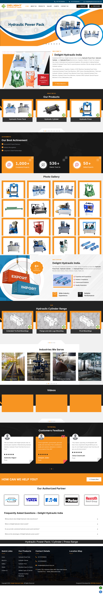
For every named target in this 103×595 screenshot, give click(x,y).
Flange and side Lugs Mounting (51, 331)
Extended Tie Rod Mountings (18, 331)
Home (27, 6)
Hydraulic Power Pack (17, 119)
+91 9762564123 (74, 1)
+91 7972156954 (59, 1)
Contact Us (64, 6)
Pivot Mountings (85, 331)
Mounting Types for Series (26, 567)
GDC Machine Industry (38, 379)
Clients (56, 6)
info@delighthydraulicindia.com (93, 1)
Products (42, 6)
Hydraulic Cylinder (51, 119)
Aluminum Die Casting (63, 379)
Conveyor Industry (11, 379)
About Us (34, 6)
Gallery (49, 6)
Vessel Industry (87, 379)
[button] (48, 342)
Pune (1, 586)
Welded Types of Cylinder (26, 570)
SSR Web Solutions (96, 583)
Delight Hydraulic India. (17, 583)
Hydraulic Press (86, 119)
